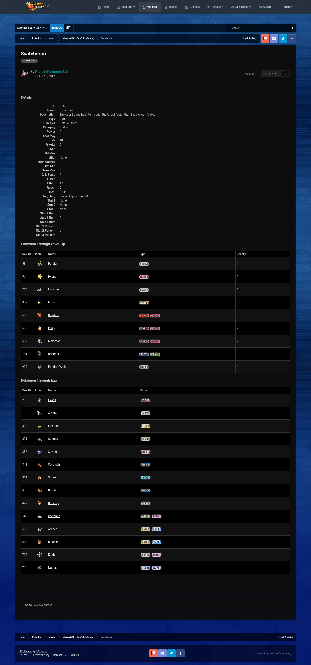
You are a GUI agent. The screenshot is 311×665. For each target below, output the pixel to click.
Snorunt (53, 477)
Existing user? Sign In (32, 28)
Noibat (52, 567)
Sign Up (57, 27)
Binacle (53, 542)
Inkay (51, 328)
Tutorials (214, 10)
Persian (53, 263)
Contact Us (59, 655)
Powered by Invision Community (273, 653)
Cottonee (54, 516)
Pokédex (172, 10)
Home (126, 10)
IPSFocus (41, 651)
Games (193, 10)
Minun (52, 302)
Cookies (74, 655)
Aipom (52, 413)
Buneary (53, 503)
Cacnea (53, 438)
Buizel (52, 490)
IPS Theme (26, 651)
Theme (25, 655)
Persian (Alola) (58, 366)
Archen (53, 529)
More (286, 10)
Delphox (53, 315)
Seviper (53, 451)
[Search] (242, 28)
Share (250, 73)
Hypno (52, 276)
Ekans (52, 400)
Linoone (53, 289)
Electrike (53, 426)
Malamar (54, 341)
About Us (147, 10)
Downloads (262, 10)
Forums (237, 10)
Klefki (52, 554)
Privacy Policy (41, 655)
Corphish (54, 464)
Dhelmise (54, 354)
